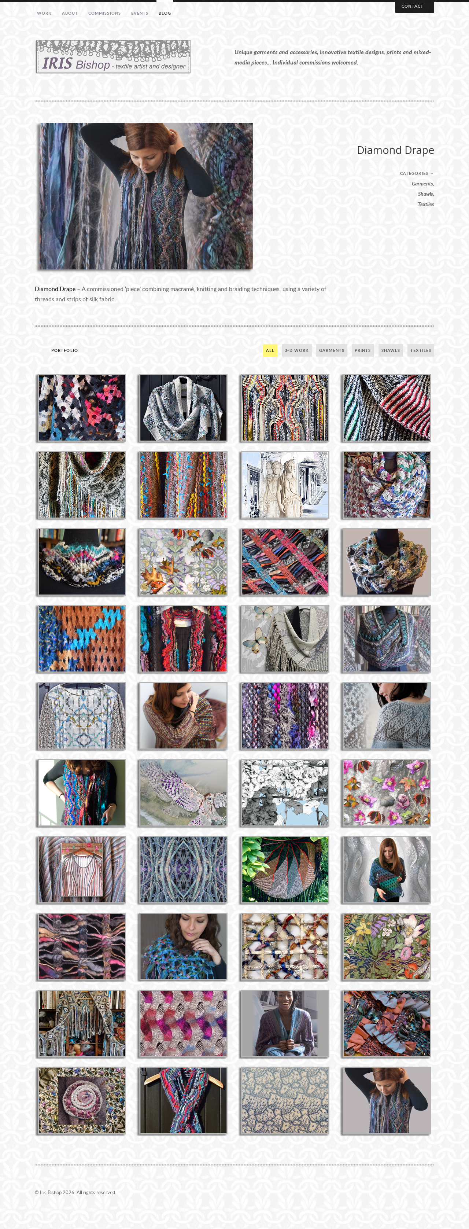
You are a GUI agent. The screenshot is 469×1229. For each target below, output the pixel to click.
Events (140, 13)
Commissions (104, 13)
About (70, 13)
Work (44, 13)
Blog (165, 13)
